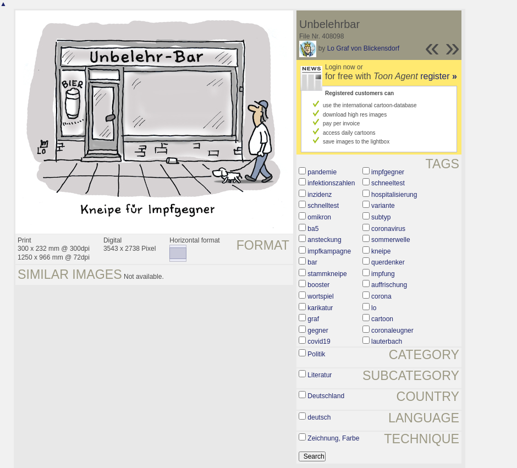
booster (318, 285)
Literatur (319, 375)
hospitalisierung (394, 195)
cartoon (382, 319)
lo (373, 308)
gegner (317, 330)
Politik (316, 354)
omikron (319, 217)
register (438, 76)
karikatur (320, 308)
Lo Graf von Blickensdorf (363, 48)
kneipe (381, 251)
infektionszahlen (331, 183)
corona (381, 296)
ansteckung (324, 240)
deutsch (319, 417)
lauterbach (386, 341)
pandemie (322, 172)
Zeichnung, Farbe (333, 438)
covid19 (318, 341)
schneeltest (388, 183)
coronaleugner (392, 330)
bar (312, 262)
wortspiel (320, 296)
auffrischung (389, 285)
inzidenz (319, 195)
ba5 (312, 229)
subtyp (381, 217)
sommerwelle (390, 240)
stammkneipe (326, 274)
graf (313, 319)
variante (383, 206)
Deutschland (325, 396)
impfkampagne (329, 251)
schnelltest (323, 206)
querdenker (388, 262)
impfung (383, 274)
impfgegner (387, 172)
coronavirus (388, 229)
